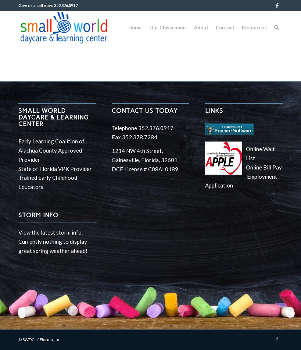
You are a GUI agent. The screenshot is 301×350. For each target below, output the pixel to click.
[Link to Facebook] (277, 5)
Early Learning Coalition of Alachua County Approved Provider (51, 150)
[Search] (276, 27)
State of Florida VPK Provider (55, 168)
